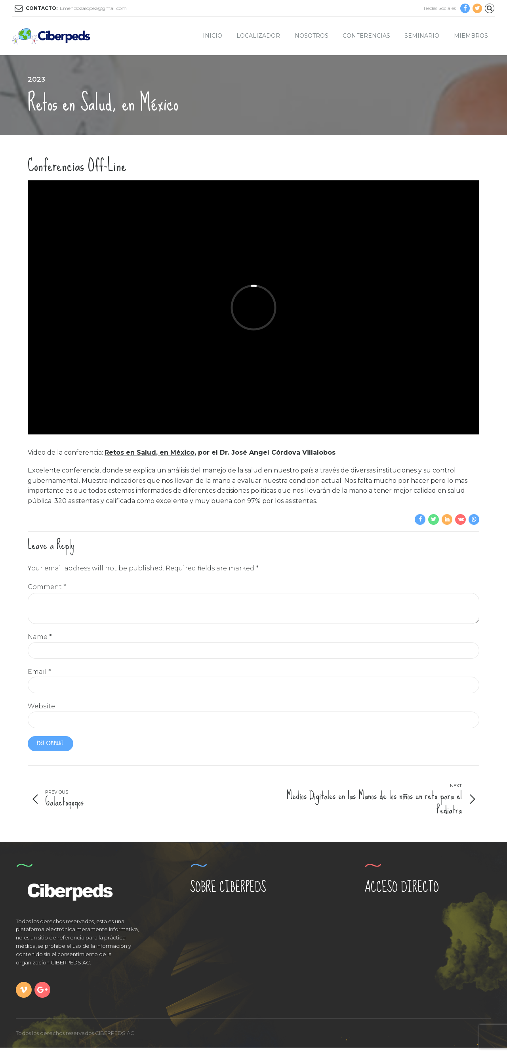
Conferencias (366, 35)
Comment (47, 587)
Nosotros (311, 35)
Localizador (258, 35)
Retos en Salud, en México (149, 452)
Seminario (421, 35)
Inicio (212, 35)
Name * (40, 641)
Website (41, 711)
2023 (36, 79)
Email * (39, 676)
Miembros (471, 35)
